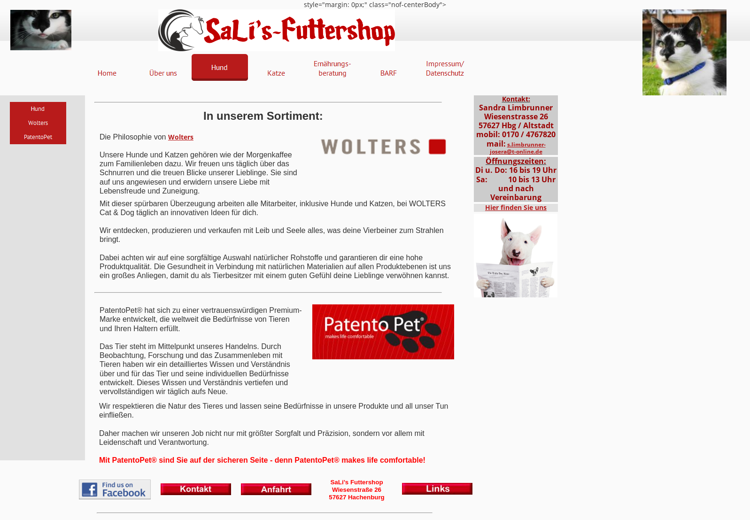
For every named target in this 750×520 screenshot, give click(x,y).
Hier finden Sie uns (516, 207)
